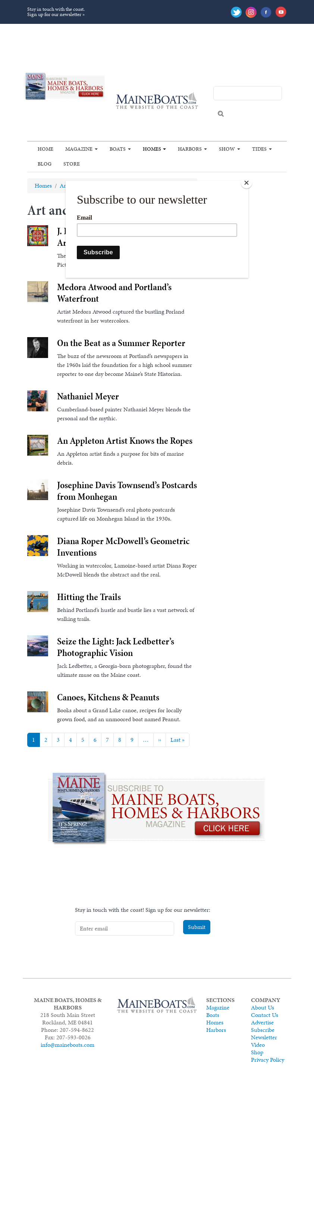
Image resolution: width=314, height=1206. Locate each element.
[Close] (246, 182)
